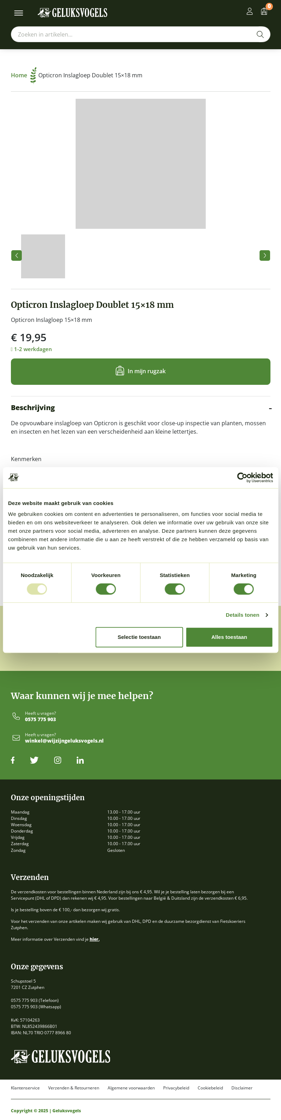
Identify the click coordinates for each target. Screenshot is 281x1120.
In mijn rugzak (147, 371)
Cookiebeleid (210, 1088)
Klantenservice (25, 1088)
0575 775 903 (40, 720)
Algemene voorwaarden (131, 1088)
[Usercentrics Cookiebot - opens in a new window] (242, 477)
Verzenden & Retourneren (73, 1088)
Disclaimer (242, 1088)
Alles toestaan (229, 637)
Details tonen (242, 615)
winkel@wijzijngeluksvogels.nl (64, 741)
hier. (95, 939)
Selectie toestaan (139, 637)
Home (24, 75)
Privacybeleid (176, 1088)
